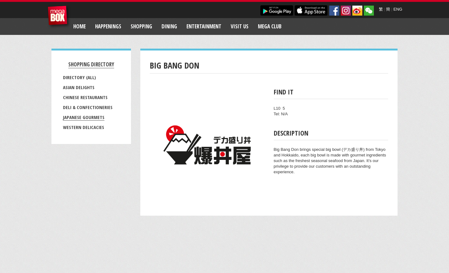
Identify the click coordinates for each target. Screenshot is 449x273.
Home (79, 26)
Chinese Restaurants (85, 97)
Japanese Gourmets (83, 117)
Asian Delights (78, 87)
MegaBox (59, 17)
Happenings (108, 26)
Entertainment (203, 26)
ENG (397, 9)
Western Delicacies (83, 127)
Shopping (141, 26)
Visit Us (240, 26)
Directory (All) (79, 77)
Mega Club (270, 26)
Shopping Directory (91, 64)
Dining (169, 26)
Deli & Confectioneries (88, 107)
